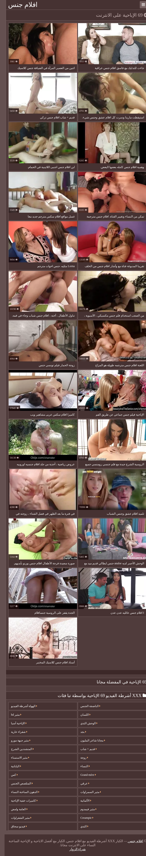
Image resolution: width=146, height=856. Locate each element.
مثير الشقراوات (16, 817)
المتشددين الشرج (17, 749)
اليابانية (11, 766)
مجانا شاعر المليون (88, 740)
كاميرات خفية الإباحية (19, 800)
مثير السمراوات (86, 792)
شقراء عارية (14, 732)
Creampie (82, 817)
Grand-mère (83, 775)
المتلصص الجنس (17, 783)
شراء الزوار (73, 849)
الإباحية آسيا (14, 723)
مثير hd (11, 714)
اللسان (81, 714)
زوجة (80, 757)
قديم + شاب (84, 749)
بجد (79, 732)
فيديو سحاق (14, 826)
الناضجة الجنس (86, 706)
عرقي (80, 783)
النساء (80, 766)
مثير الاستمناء (15, 757)
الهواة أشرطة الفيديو (19, 706)
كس (9, 775)
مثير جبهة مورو (16, 740)
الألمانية (81, 800)
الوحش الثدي (84, 723)
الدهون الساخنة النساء (20, 792)
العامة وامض (14, 809)
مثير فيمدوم (84, 809)
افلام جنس (18, 4)
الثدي (80, 826)
